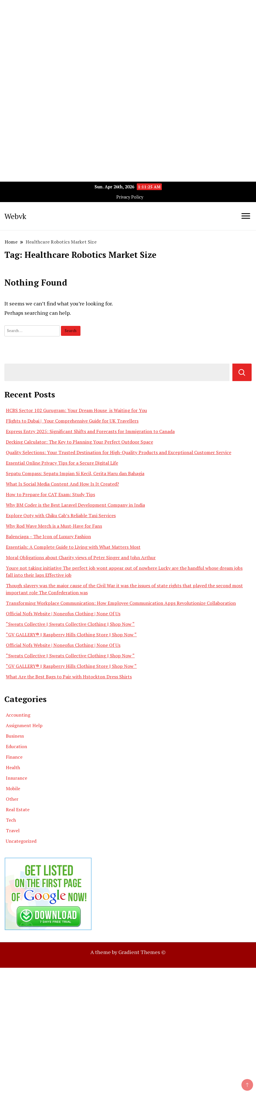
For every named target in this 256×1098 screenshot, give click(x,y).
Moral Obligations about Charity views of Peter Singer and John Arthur (81, 557)
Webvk (15, 216)
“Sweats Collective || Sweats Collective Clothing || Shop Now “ (70, 624)
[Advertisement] (128, 41)
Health (13, 767)
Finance (14, 757)
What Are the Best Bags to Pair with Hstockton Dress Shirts (69, 676)
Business (15, 736)
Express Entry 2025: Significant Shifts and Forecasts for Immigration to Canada (90, 431)
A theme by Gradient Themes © (128, 951)
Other (12, 799)
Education (16, 746)
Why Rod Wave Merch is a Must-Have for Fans (54, 526)
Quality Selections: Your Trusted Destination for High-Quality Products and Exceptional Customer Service (118, 452)
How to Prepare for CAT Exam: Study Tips (50, 494)
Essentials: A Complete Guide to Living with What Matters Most (73, 547)
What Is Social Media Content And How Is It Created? (62, 484)
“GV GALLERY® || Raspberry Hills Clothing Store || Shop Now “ (71, 634)
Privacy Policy (129, 197)
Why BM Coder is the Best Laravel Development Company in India (75, 505)
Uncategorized (21, 841)
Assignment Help (24, 725)
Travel (13, 830)
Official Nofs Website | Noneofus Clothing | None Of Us (63, 613)
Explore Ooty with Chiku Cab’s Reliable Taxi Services (61, 515)
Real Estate (17, 809)
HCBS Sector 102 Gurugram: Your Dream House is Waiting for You (76, 410)
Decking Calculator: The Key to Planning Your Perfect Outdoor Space (79, 442)
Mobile (13, 788)
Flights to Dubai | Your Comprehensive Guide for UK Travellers (72, 421)
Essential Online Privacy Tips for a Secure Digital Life (62, 463)
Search (242, 372)
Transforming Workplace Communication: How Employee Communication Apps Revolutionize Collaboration (121, 603)
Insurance (16, 778)
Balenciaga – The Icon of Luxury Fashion (48, 536)
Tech (11, 820)
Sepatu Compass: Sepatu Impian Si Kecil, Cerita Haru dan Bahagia (75, 473)
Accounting (18, 715)
